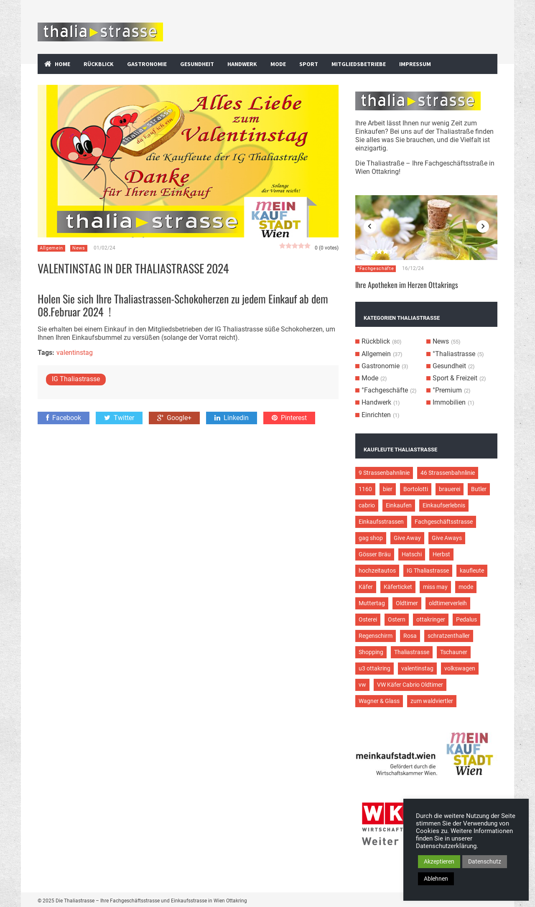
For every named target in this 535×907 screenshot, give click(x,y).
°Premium (447, 390)
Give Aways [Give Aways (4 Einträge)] (447, 538)
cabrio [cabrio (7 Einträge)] (367, 505)
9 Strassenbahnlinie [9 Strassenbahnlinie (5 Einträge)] (384, 472)
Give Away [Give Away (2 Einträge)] (407, 538)
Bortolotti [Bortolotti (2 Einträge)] (415, 489)
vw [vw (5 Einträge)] (362, 684)
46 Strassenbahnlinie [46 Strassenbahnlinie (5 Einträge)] (447, 472)
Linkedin (231, 418)
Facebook (63, 418)
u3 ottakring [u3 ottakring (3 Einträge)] (374, 668)
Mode (278, 64)
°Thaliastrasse (454, 354)
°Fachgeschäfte (375, 268)
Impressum (415, 64)
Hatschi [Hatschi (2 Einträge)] (412, 554)
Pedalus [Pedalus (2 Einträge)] (466, 619)
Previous (370, 226)
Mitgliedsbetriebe (358, 64)
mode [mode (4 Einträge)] (466, 586)
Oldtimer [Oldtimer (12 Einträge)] (407, 603)
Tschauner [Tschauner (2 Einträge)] (453, 652)
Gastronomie (147, 64)
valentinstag (74, 353)
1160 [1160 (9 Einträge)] (365, 489)
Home (62, 64)
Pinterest (289, 418)
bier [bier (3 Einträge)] (387, 489)
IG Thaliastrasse (76, 379)
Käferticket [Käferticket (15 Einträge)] (398, 586)
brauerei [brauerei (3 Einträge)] (449, 489)
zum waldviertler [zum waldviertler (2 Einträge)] (431, 701)
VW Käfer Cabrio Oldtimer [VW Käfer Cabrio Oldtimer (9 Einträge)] (410, 684)
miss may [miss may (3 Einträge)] (435, 586)
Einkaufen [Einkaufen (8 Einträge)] (399, 505)
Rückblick (99, 64)
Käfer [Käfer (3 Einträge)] (366, 586)
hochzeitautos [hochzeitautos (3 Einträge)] (377, 570)
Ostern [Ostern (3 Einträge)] (396, 619)
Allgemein (51, 248)
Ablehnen (436, 878)
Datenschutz (484, 861)
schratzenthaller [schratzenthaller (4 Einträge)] (449, 635)
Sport (308, 64)
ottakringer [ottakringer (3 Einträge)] (430, 619)
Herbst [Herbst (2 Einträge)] (441, 554)
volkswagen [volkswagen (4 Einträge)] (459, 668)
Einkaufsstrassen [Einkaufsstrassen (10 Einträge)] (381, 521)
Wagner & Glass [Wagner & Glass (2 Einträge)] (379, 701)
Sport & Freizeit (455, 378)
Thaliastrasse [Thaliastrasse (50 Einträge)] (411, 652)
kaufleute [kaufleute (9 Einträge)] (472, 570)
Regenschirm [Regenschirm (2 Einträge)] (375, 635)
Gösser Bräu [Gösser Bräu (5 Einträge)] (375, 554)
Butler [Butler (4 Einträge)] (479, 489)
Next (482, 226)
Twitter (119, 418)
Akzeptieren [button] (439, 861)
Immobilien (449, 402)
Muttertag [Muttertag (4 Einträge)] (372, 603)
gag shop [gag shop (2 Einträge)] (371, 538)
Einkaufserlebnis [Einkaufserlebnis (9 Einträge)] (444, 505)
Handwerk (242, 64)
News (78, 248)
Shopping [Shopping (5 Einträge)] (371, 652)
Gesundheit (197, 64)
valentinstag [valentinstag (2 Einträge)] (417, 668)
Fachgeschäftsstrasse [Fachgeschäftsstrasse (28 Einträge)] (444, 521)
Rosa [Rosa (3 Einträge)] (410, 635)
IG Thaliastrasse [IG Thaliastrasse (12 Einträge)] (428, 570)
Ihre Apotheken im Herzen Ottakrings (406, 284)
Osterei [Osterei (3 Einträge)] (368, 619)
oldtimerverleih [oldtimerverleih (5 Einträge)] (448, 603)
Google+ (174, 418)
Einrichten (376, 415)
